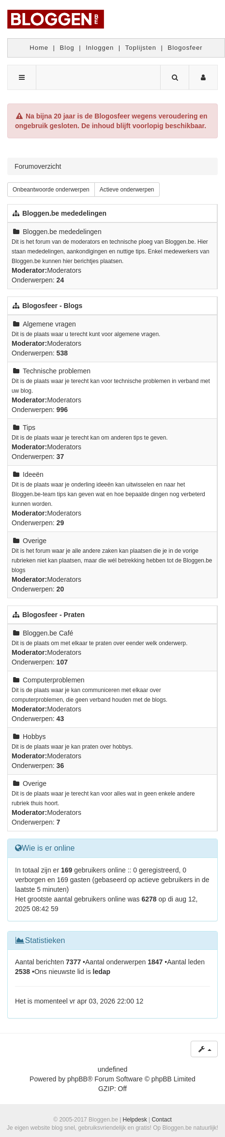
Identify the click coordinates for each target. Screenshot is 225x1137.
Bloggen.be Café (48, 633)
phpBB (77, 1079)
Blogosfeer (185, 47)
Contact (161, 1119)
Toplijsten (140, 47)
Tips (29, 427)
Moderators (64, 270)
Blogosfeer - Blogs (52, 306)
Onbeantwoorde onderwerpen (51, 189)
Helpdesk (135, 1119)
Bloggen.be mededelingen (64, 213)
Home (39, 47)
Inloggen (100, 47)
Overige (34, 541)
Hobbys (34, 736)
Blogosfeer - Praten (53, 615)
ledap (102, 971)
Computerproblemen (54, 680)
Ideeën (33, 474)
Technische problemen (56, 371)
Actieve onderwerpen (127, 189)
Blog (67, 47)
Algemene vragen (49, 324)
